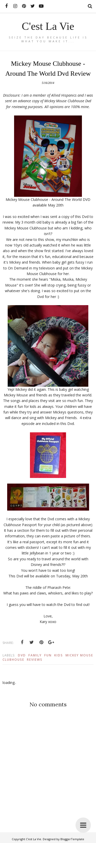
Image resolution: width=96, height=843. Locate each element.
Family (35, 655)
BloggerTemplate (72, 839)
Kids (58, 655)
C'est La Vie (48, 26)
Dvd (22, 655)
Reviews (34, 659)
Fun (48, 655)
